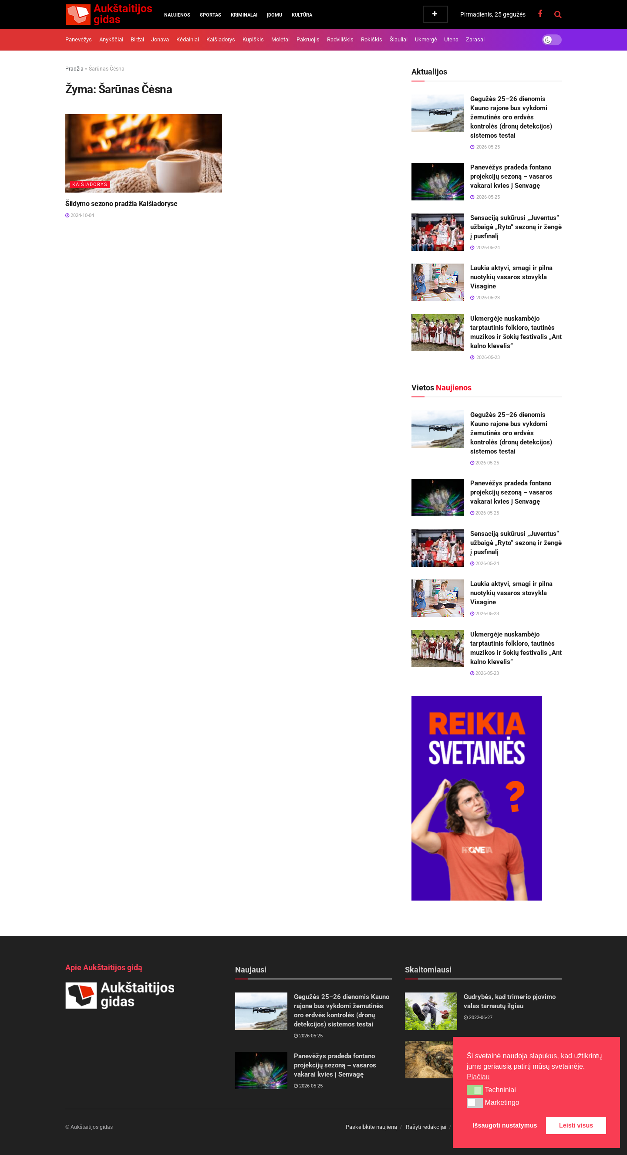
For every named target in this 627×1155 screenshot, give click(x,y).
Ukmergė (426, 39)
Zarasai (475, 39)
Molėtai (280, 39)
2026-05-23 (484, 613)
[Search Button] (558, 14)
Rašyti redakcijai (426, 1127)
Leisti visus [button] (576, 1125)
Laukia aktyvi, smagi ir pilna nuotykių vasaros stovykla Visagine (511, 277)
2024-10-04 (79, 215)
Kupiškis (253, 39)
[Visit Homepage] (108, 14)
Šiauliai (399, 39)
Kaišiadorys (220, 39)
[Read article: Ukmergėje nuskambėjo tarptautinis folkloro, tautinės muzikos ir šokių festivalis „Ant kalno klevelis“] (437, 333)
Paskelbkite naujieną (371, 1127)
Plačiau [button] (478, 1076)
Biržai (137, 39)
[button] (475, 1090)
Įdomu (274, 15)
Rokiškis (371, 39)
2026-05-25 (484, 463)
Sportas (210, 15)
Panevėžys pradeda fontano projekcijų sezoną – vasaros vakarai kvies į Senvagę (511, 176)
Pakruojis (308, 39)
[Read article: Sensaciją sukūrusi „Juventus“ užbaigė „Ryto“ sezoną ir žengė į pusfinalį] (437, 232)
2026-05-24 (484, 563)
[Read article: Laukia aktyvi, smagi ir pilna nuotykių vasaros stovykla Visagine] (437, 282)
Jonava (160, 39)
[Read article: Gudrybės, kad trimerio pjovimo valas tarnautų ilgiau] (431, 1011)
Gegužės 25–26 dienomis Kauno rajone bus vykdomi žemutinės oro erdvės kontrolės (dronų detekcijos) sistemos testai (511, 117)
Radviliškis (340, 39)
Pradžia (74, 69)
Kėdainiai (187, 39)
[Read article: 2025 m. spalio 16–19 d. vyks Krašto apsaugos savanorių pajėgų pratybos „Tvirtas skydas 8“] (431, 1059)
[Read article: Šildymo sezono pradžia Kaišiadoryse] (143, 153)
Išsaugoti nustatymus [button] (505, 1125)
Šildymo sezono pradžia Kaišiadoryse (121, 204)
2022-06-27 (478, 1017)
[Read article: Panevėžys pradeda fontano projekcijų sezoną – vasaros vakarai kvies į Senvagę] (437, 181)
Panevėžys (78, 39)
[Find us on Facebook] (540, 14)
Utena (451, 39)
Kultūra (302, 15)
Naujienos (177, 15)
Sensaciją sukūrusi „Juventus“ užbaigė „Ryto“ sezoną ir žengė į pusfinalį (516, 227)
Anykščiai (111, 39)
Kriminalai (244, 15)
